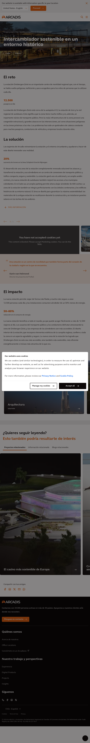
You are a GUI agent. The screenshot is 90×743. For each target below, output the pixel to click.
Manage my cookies (41, 386)
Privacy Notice (49, 376)
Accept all (70, 386)
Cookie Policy (66, 376)
